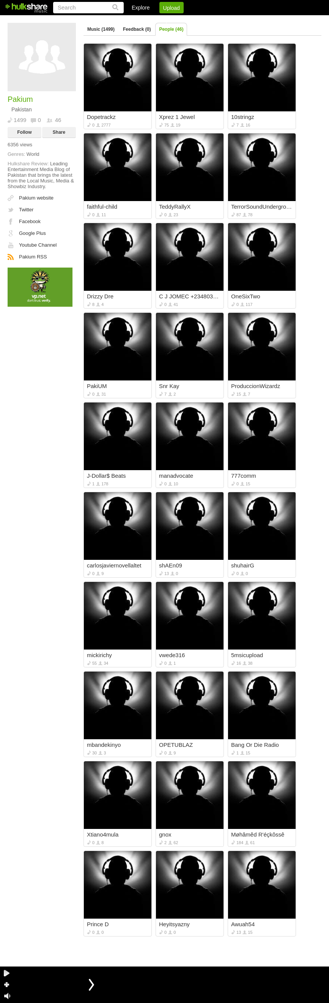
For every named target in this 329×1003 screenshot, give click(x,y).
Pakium (20, 99)
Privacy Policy (279, 21)
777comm (243, 475)
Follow (24, 132)
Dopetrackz (101, 117)
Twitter (26, 209)
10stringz (242, 117)
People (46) (171, 29)
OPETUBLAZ (176, 745)
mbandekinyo (104, 745)
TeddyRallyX (174, 206)
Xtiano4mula (102, 834)
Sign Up (192, 21)
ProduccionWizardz (255, 386)
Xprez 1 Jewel (177, 117)
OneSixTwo (245, 296)
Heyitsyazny (174, 924)
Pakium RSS (33, 257)
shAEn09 (170, 565)
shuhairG (242, 565)
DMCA (243, 21)
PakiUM (97, 386)
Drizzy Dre (100, 296)
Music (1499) (101, 29)
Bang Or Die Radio (255, 745)
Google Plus (32, 233)
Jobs (218, 21)
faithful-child (102, 206)
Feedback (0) (137, 29)
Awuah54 (243, 924)
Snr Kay (169, 386)
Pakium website (36, 198)
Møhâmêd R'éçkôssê (257, 834)
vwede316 (172, 655)
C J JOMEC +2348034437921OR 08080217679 (190, 296)
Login (164, 21)
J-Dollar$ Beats (106, 475)
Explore (141, 8)
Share (59, 132)
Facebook (30, 221)
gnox (165, 834)
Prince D (98, 924)
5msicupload (247, 655)
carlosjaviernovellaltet (114, 565)
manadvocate (176, 475)
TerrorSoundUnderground (262, 206)
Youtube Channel (38, 245)
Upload (171, 8)
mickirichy (99, 655)
